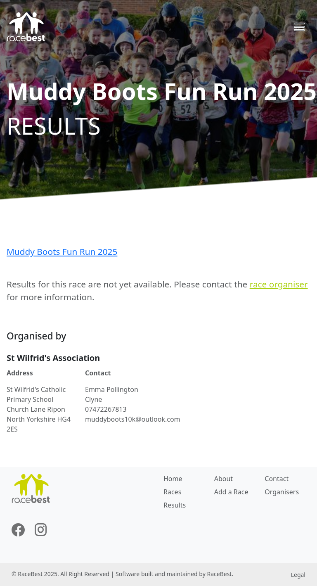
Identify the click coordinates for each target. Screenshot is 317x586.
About (223, 478)
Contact (277, 478)
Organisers (282, 491)
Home (172, 478)
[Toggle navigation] (299, 27)
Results (174, 505)
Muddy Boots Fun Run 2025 (62, 251)
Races (172, 491)
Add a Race (231, 491)
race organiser (279, 284)
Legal (298, 575)
